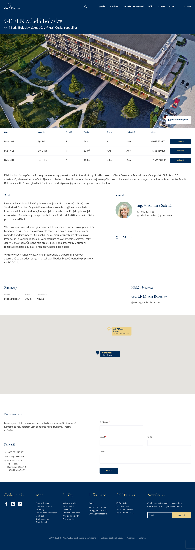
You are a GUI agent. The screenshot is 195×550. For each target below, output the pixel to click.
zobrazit (180, 142)
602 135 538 (147, 212)
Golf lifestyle (42, 522)
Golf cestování (42, 519)
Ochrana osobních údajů (111, 538)
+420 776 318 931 (15, 452)
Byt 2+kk (42, 151)
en (189, 6)
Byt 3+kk (42, 160)
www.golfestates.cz (98, 514)
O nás (171, 6)
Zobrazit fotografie (178, 120)
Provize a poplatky (70, 516)
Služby (150, 6)
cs (185, 6)
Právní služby (68, 519)
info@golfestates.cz (16, 456)
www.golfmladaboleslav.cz (146, 302)
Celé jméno (104, 422)
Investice (66, 510)
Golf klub (40, 516)
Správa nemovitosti (71, 513)
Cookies (131, 538)
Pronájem (114, 6)
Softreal (142, 538)
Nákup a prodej (69, 503)
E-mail (102, 437)
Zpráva (102, 452)
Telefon (150, 437)
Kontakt (161, 6)
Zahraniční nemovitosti (133, 6)
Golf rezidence (42, 503)
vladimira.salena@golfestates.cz (157, 215)
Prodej (102, 6)
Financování (68, 506)
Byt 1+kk (42, 141)
